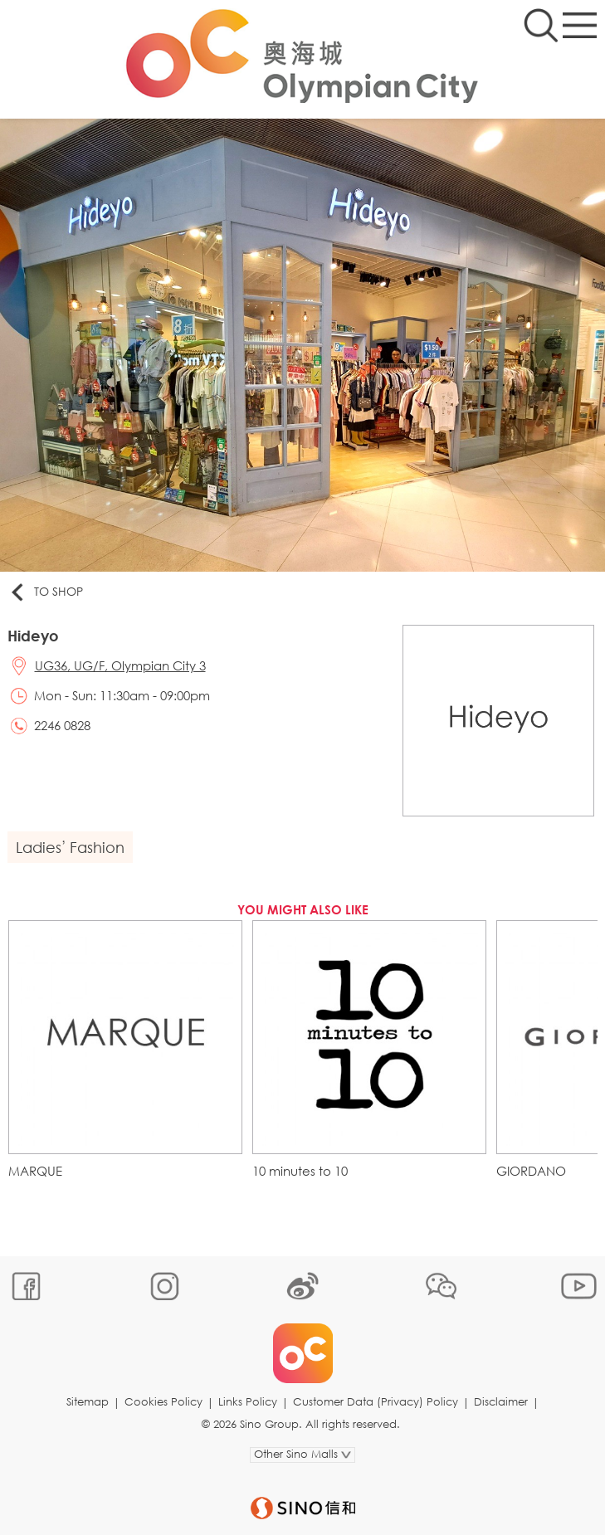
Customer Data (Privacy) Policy (375, 1402)
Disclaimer (501, 1402)
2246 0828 (62, 725)
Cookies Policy (163, 1402)
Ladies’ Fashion (70, 847)
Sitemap (87, 1402)
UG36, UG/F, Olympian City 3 (120, 665)
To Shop (45, 592)
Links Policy (247, 1402)
